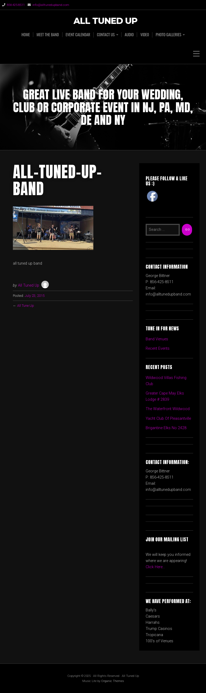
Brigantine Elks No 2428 (166, 428)
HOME (25, 34)
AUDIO (129, 34)
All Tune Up (25, 306)
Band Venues (157, 339)
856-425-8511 (16, 5)
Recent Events (158, 348)
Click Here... (155, 567)
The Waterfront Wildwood (168, 409)
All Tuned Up (105, 21)
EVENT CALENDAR (78, 34)
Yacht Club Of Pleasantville (168, 418)
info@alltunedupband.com (50, 5)
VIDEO (144, 34)
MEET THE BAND (47, 34)
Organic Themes (112, 681)
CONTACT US (106, 34)
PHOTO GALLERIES (168, 34)
